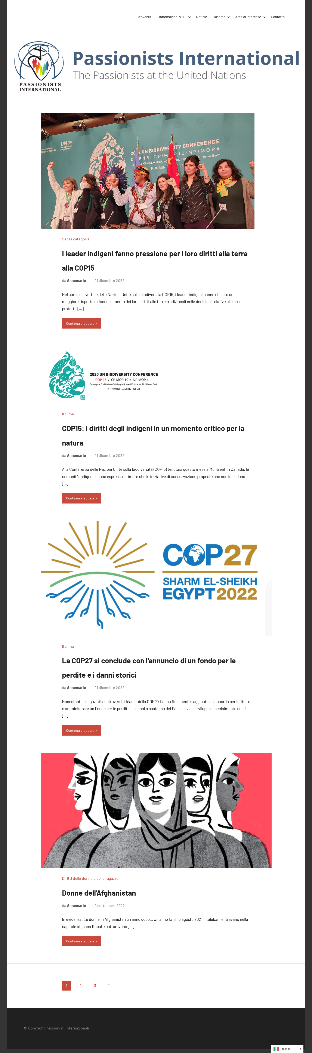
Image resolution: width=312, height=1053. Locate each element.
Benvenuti (144, 17)
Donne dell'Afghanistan (114, 895)
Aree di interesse (249, 17)
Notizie (201, 17)
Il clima (68, 415)
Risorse (221, 17)
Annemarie (76, 280)
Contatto (278, 17)
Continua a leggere (83, 323)
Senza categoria (75, 239)
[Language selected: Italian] (287, 1049)
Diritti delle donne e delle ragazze (90, 881)
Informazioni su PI (174, 17)
